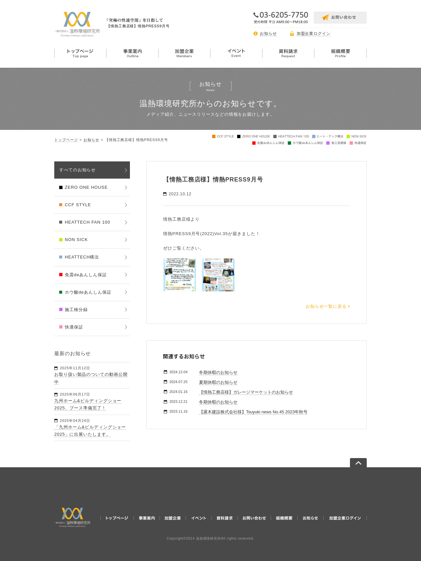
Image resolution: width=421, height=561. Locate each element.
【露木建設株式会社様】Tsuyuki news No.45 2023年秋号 (253, 411)
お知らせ (268, 33)
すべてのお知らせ (77, 169)
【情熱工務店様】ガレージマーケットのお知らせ (246, 392)
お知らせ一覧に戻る (326, 306)
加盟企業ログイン (314, 33)
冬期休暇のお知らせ (218, 372)
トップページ (66, 140)
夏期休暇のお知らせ (218, 382)
